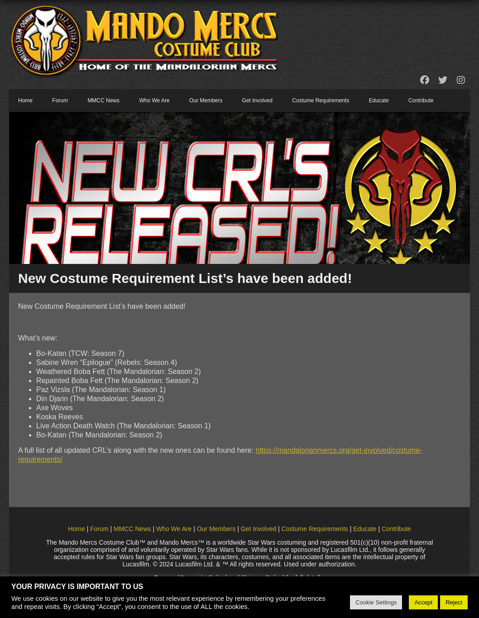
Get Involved (257, 100)
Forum (60, 100)
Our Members (205, 100)
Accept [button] (423, 602)
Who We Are (154, 100)
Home (25, 100)
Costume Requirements (320, 100)
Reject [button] (453, 602)
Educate (379, 100)
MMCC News (103, 100)
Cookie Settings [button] (376, 602)
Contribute (420, 100)
